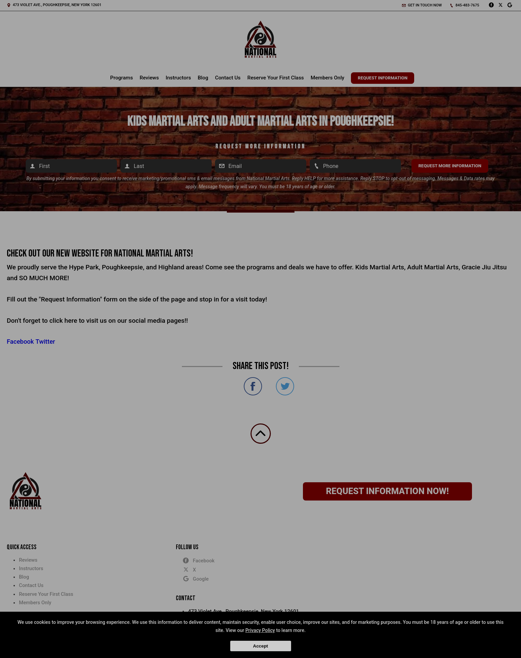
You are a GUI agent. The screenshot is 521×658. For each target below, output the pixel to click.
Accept (260, 646)
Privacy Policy (260, 630)
